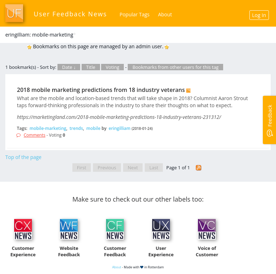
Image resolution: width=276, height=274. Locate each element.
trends (76, 128)
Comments (34, 135)
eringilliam (120, 128)
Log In (259, 15)
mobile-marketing (47, 128)
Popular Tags (134, 14)
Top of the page (23, 157)
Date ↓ (69, 67)
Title (90, 67)
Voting (113, 67)
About (165, 14)
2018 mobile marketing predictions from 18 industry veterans (101, 90)
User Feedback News (70, 14)
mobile (93, 128)
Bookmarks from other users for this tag (175, 67)
